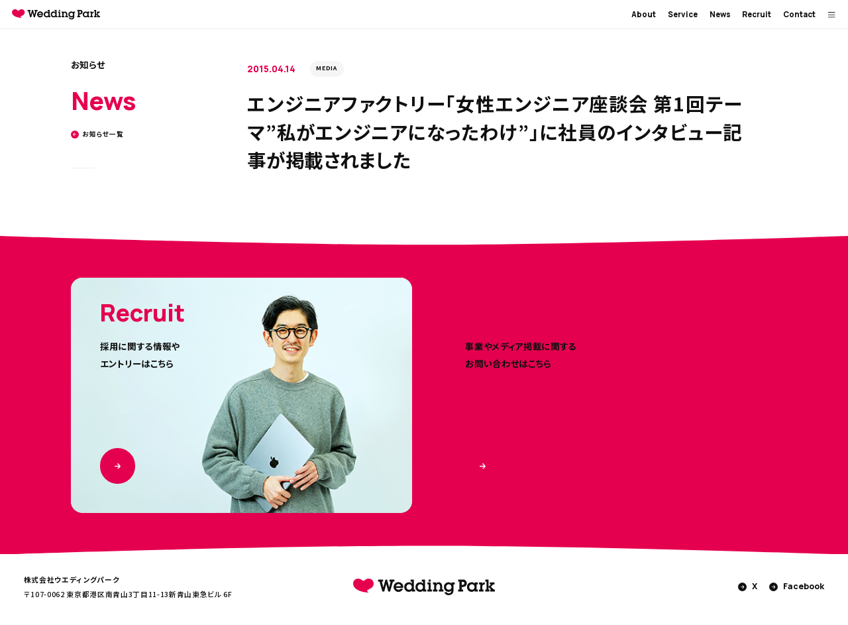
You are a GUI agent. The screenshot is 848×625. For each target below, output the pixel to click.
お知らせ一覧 (97, 135)
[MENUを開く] (832, 14)
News (720, 14)
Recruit (756, 14)
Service (683, 14)
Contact (799, 14)
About (643, 14)
